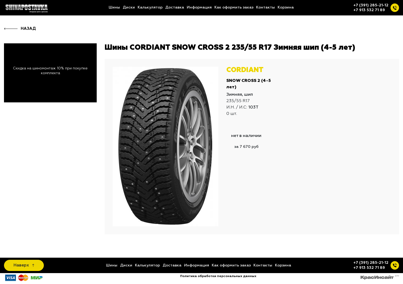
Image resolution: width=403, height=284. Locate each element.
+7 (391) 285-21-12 (370, 5)
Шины (114, 7)
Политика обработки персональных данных (218, 276)
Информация (199, 7)
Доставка (174, 7)
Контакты (265, 7)
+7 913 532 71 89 (369, 10)
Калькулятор (150, 7)
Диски (129, 7)
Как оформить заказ (233, 7)
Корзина (286, 7)
